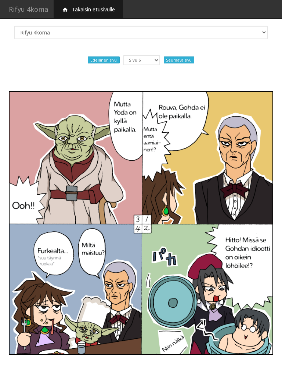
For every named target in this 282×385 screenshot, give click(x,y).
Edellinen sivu (103, 59)
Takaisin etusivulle (88, 9)
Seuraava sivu (179, 59)
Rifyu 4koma (28, 9)
